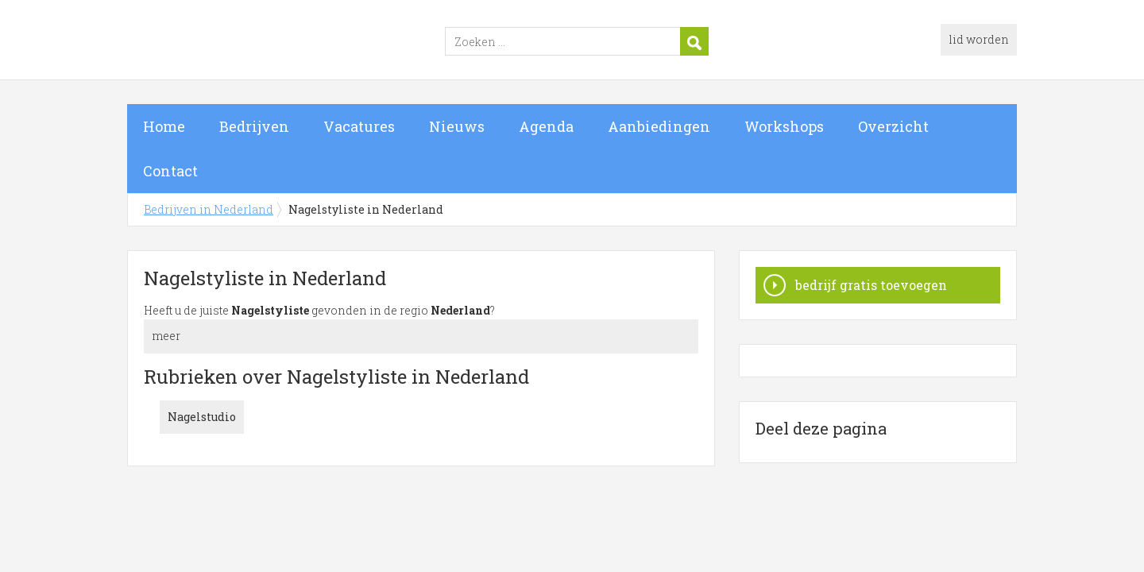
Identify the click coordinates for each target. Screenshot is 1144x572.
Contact (170, 170)
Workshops (784, 126)
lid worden (979, 39)
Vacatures (359, 126)
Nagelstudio (202, 416)
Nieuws (457, 126)
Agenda (546, 126)
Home (164, 126)
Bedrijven (254, 126)
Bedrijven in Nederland (325, 42)
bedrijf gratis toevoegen (871, 284)
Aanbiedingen (659, 126)
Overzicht (893, 126)
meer (166, 335)
